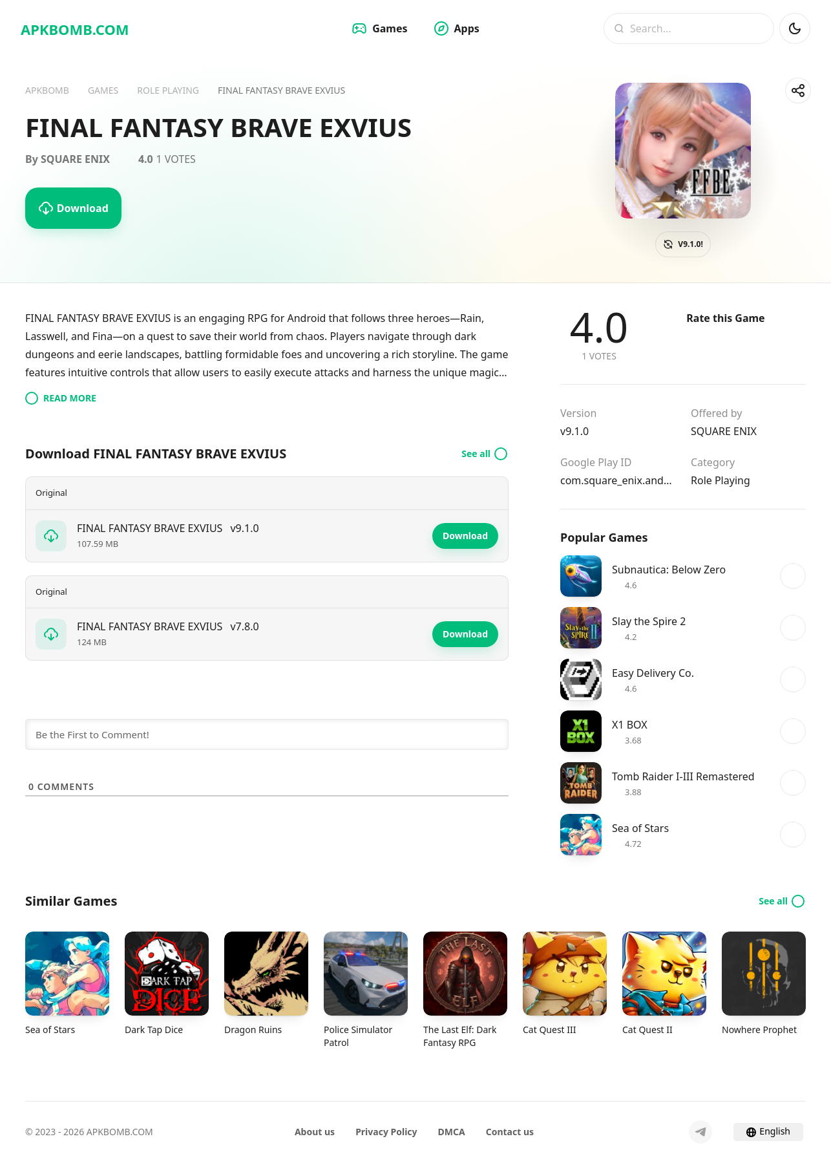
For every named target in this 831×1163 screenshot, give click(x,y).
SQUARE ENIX (724, 431)
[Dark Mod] (794, 28)
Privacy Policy (386, 1132)
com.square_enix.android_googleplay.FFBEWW (617, 480)
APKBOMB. (75, 29)
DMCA (451, 1132)
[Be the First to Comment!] (267, 734)
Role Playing (720, 480)
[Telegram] (700, 1132)
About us (315, 1132)
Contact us (510, 1132)
